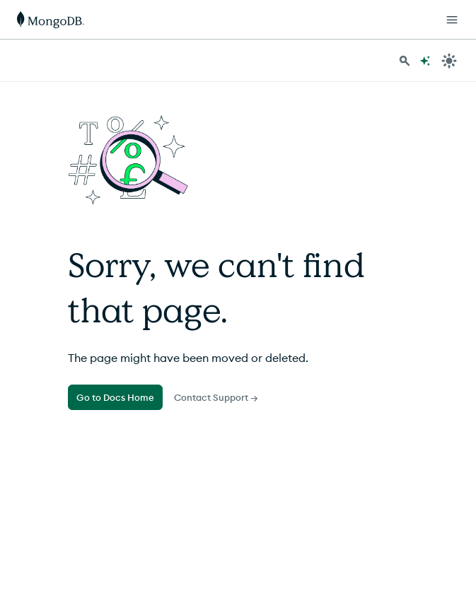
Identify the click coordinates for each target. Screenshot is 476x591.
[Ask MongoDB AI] (425, 61)
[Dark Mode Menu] (449, 61)
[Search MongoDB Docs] (404, 61)
